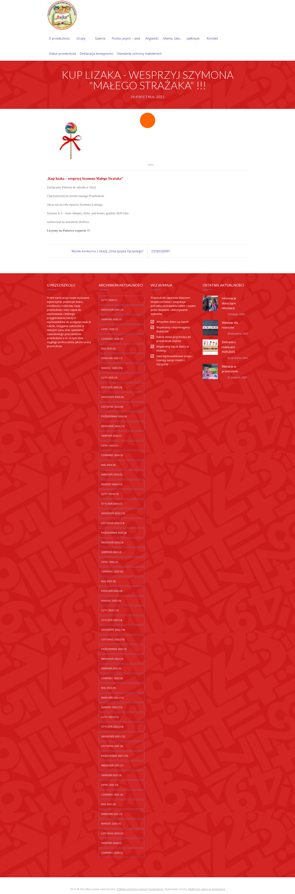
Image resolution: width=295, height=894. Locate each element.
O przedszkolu (59, 38)
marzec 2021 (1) (111, 823)
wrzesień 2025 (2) (112, 309)
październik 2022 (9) (114, 649)
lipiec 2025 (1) (109, 329)
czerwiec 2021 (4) (112, 794)
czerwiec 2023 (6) (112, 571)
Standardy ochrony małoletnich (139, 53)
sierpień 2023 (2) (111, 552)
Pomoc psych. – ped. (126, 38)
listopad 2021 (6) (112, 746)
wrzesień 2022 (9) (112, 659)
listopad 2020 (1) (112, 833)
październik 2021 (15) (114, 755)
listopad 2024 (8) (112, 406)
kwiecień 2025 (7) (111, 358)
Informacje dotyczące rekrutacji (229, 303)
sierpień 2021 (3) (111, 775)
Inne (150, 164)
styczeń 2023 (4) (111, 620)
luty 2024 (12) (110, 494)
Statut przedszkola (62, 53)
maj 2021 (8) (108, 804)
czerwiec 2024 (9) (112, 455)
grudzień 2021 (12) (113, 736)
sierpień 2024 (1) (111, 435)
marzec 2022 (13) (111, 707)
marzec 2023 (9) (111, 600)
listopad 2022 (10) (112, 639)
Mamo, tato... (172, 38)
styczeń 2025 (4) (111, 387)
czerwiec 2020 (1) (112, 852)
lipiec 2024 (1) (109, 445)
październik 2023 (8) (114, 532)
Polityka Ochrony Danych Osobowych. (140, 889)
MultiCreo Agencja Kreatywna (206, 889)
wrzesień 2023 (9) (112, 542)
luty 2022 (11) (110, 717)
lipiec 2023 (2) (109, 562)
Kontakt (212, 38)
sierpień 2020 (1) (111, 843)
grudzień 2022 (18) (113, 629)
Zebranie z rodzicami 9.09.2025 (229, 346)
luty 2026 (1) (109, 300)
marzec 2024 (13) (111, 484)
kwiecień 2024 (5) (111, 474)
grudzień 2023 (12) (113, 513)
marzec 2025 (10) (111, 368)
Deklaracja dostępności (96, 53)
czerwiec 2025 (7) (112, 338)
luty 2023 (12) (110, 610)
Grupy (81, 38)
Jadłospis (193, 38)
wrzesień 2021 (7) (112, 765)
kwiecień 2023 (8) (111, 591)
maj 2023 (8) (108, 581)
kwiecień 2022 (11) (112, 697)
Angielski (151, 38)
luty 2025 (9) (109, 377)
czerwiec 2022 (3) (112, 678)
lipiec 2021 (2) (109, 784)
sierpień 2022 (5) (111, 668)
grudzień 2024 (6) (112, 397)
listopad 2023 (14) (112, 523)
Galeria (100, 38)
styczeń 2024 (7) (111, 503)
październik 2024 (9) (114, 416)
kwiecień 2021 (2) (111, 814)
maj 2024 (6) (108, 465)
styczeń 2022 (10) (112, 726)
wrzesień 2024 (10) (113, 426)
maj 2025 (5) (108, 348)
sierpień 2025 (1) (111, 319)
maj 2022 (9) (108, 688)
